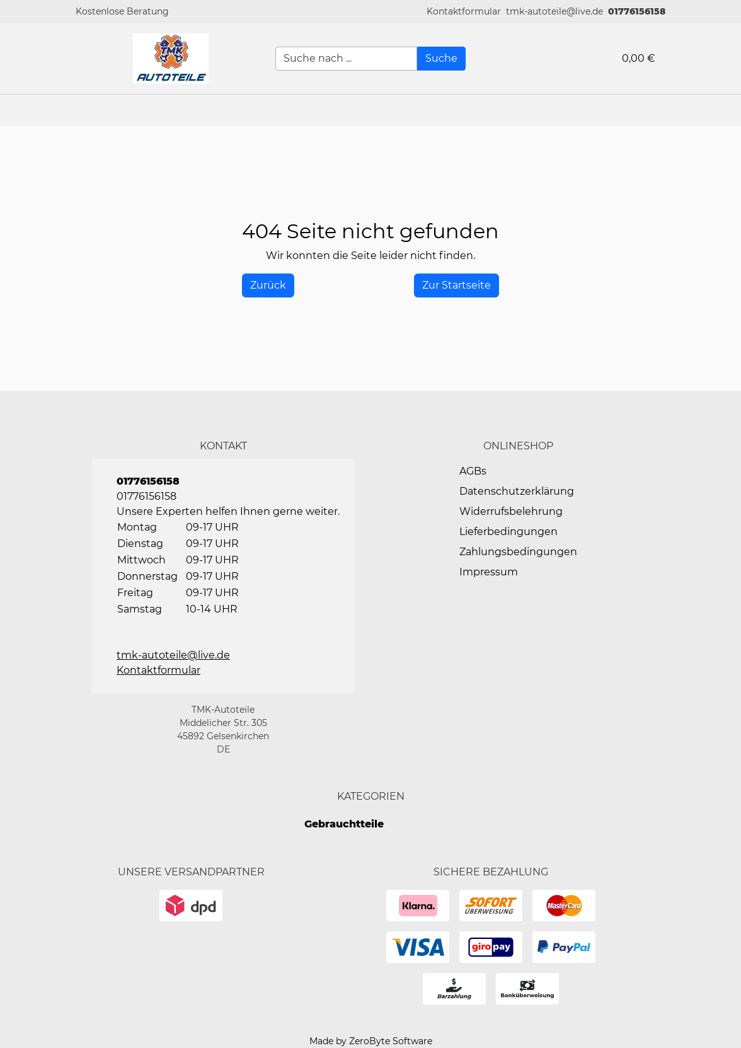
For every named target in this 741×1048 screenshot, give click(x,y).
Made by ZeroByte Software (370, 1041)
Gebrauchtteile (344, 824)
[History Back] (268, 285)
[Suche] (441, 59)
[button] (464, 11)
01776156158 (636, 11)
